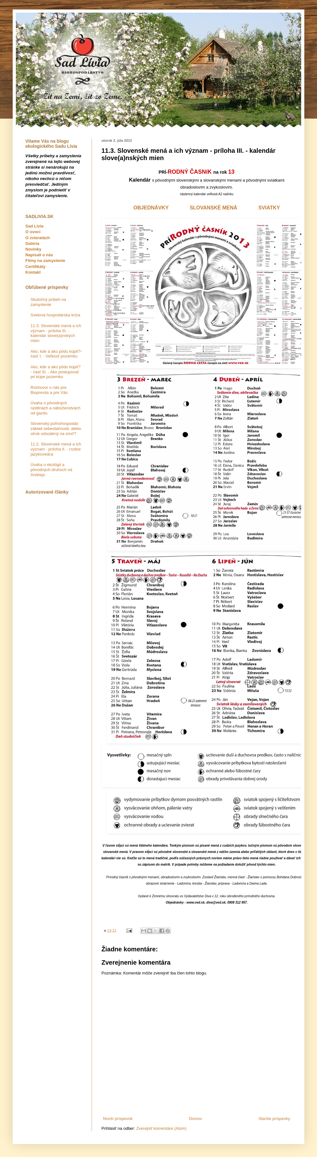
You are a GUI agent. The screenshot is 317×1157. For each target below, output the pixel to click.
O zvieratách (37, 237)
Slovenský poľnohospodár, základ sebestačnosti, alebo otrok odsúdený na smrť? (55, 428)
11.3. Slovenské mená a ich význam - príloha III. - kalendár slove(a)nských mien (55, 333)
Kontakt (33, 272)
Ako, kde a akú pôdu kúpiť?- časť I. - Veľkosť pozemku (56, 354)
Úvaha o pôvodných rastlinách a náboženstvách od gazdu (55, 408)
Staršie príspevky (274, 1118)
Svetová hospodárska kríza (55, 315)
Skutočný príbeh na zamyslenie (48, 302)
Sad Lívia (34, 226)
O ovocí (33, 231)
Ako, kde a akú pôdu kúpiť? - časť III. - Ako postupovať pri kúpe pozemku (55, 371)
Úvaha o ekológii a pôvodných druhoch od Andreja (51, 469)
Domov (195, 1118)
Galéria (32, 243)
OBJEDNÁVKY (151, 207)
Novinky (33, 249)
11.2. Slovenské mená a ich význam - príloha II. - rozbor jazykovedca (55, 449)
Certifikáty (35, 266)
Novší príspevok (118, 1118)
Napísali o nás (39, 254)
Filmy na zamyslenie (45, 260)
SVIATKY (269, 207)
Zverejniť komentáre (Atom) (161, 1128)
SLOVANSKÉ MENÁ (213, 207)
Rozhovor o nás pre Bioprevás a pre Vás (49, 390)
